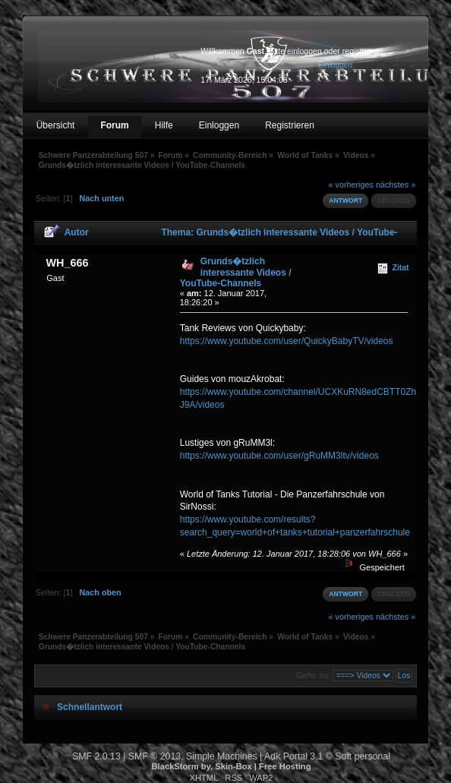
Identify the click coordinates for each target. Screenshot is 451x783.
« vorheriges (351, 184)
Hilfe (164, 125)
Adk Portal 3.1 (293, 756)
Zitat (401, 268)
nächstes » (395, 184)
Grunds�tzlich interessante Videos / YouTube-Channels (236, 272)
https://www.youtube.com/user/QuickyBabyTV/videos (286, 341)
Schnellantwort (89, 707)
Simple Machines (221, 756)
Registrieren (289, 125)
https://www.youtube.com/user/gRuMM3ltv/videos (279, 455)
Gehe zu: (313, 675)
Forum (114, 125)
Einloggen (219, 125)
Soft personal (362, 756)
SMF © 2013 (154, 756)
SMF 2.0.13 (96, 756)
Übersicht (55, 125)
